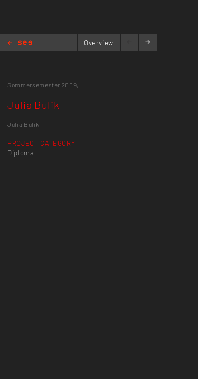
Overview (99, 42)
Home (19, 43)
